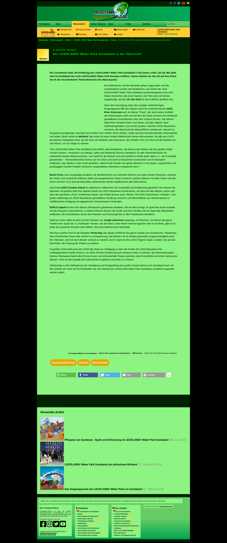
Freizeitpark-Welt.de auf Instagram (82, 353)
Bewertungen (121, 30)
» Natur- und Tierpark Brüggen (126, 530)
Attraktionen (63, 34)
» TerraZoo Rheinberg (123, 514)
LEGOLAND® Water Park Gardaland (91, 40)
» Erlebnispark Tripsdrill (88, 518)
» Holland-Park (82, 523)
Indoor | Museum (98, 24)
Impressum (43, 534)
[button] (66, 375)
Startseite (43, 40)
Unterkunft (139, 30)
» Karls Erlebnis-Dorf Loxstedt (87, 535)
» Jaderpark (119, 528)
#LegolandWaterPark (63, 362)
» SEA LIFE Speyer (121, 533)
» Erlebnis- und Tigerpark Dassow (124, 535)
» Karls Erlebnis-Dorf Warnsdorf (90, 516)
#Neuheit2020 (100, 362)
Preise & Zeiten (83, 30)
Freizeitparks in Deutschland (88, 511)
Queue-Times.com (166, 506)
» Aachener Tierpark (120, 516)
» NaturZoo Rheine (123, 518)
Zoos (58, 24)
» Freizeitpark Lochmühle (88, 521)
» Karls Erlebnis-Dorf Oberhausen (88, 528)
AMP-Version (137, 353)
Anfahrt (118, 34)
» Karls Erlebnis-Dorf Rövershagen (92, 533)
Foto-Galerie (101, 34)
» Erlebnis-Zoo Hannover (124, 523)
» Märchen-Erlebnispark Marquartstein (126, 526)
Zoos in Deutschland (121, 511)
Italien (68, 40)
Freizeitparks (44, 24)
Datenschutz (52, 534)
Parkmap (81, 34)
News (111, 24)
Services (146, 24)
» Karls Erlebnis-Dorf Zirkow (86, 530)
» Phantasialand (85, 526)
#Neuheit (84, 362)
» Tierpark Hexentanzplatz (122, 521)
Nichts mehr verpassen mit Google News (114, 353)
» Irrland (83, 514)
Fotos (128, 24)
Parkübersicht (64, 30)
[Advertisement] (76, 106)
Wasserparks (79, 24)
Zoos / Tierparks (120, 508)
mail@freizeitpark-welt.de (48, 533)
